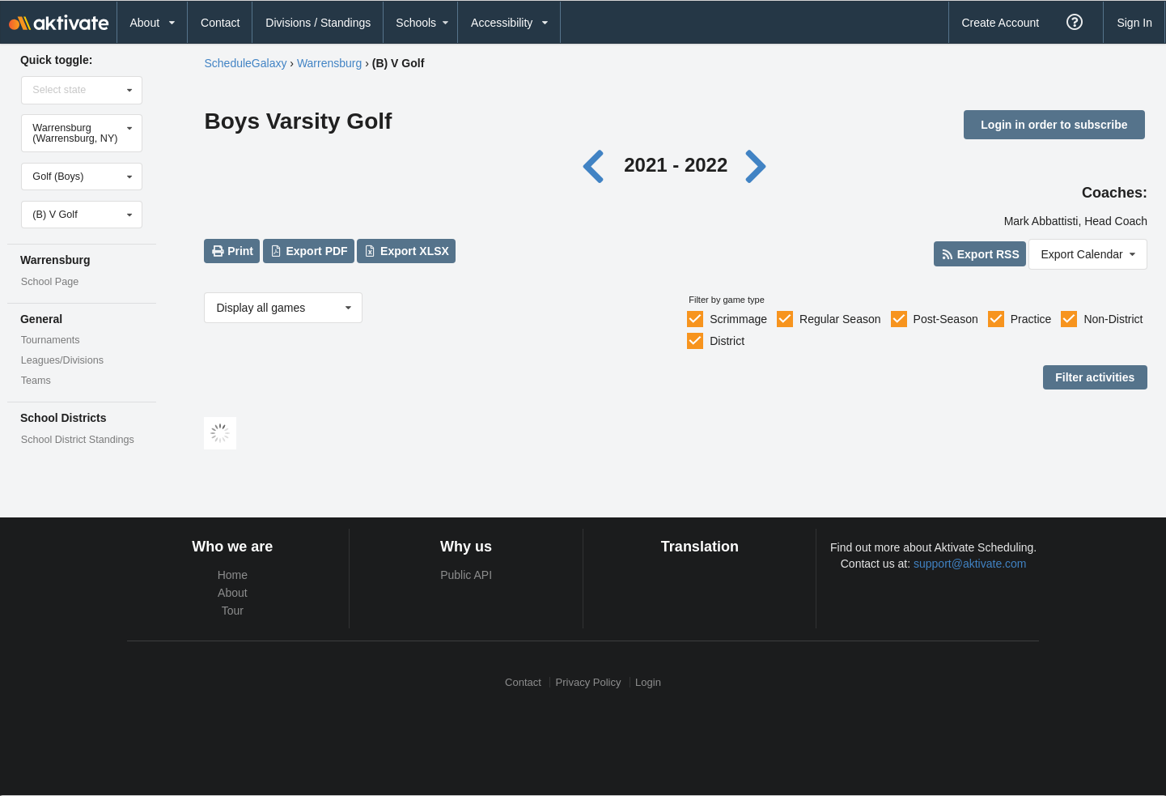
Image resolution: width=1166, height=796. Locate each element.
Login (648, 682)
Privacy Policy (588, 682)
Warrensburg (329, 63)
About (233, 592)
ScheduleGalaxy (245, 63)
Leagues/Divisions (62, 360)
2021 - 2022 (675, 165)
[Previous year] (597, 165)
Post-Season (946, 319)
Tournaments (50, 340)
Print (232, 251)
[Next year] (757, 165)
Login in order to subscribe (1054, 124)
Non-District (1113, 319)
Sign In (1134, 22)
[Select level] (82, 215)
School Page (49, 281)
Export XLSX (406, 251)
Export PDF (308, 251)
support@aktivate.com (970, 563)
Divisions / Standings (318, 22)
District (727, 340)
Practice (1031, 319)
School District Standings (77, 439)
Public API (466, 574)
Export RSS (979, 254)
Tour (233, 610)
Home (233, 574)
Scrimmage (738, 319)
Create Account (1000, 22)
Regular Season (839, 319)
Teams (36, 380)
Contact (220, 22)
